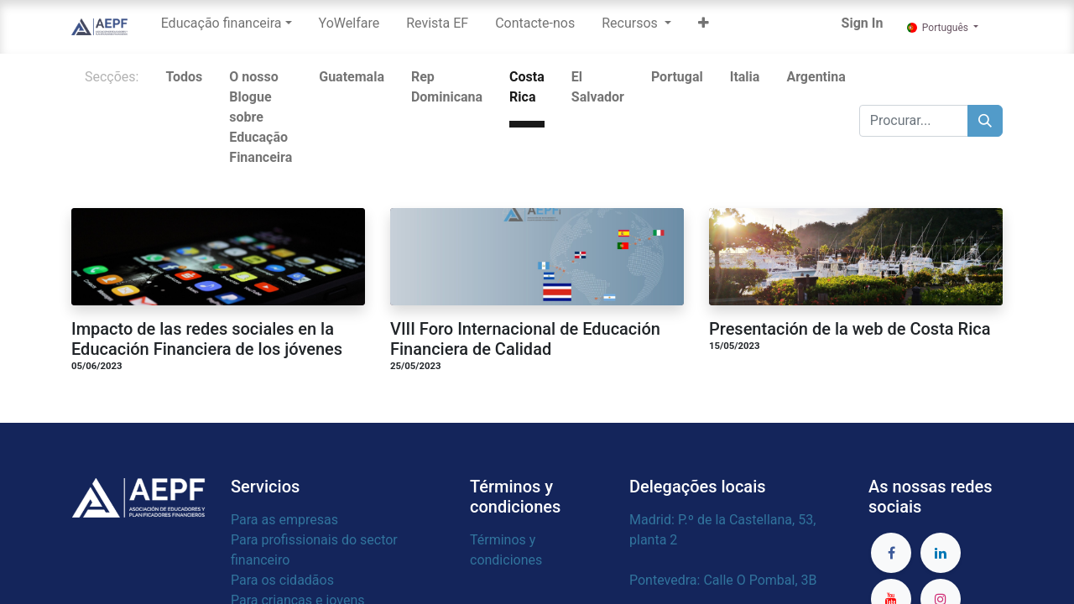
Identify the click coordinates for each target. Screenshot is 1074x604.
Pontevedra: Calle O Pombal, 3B (724, 580)
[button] (703, 27)
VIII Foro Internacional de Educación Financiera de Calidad (525, 339)
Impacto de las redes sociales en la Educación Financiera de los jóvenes (206, 339)
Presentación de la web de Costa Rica (849, 329)
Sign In (863, 23)
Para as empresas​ (284, 520)
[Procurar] (985, 121)
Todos (183, 77)
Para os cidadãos (282, 580)
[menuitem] (349, 27)
